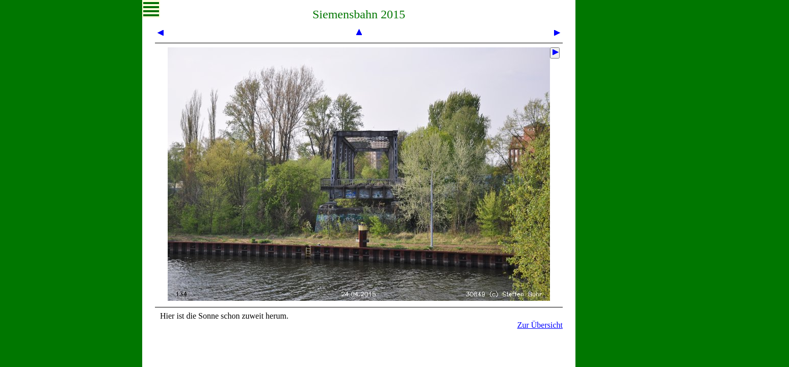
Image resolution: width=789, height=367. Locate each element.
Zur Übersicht (540, 325)
